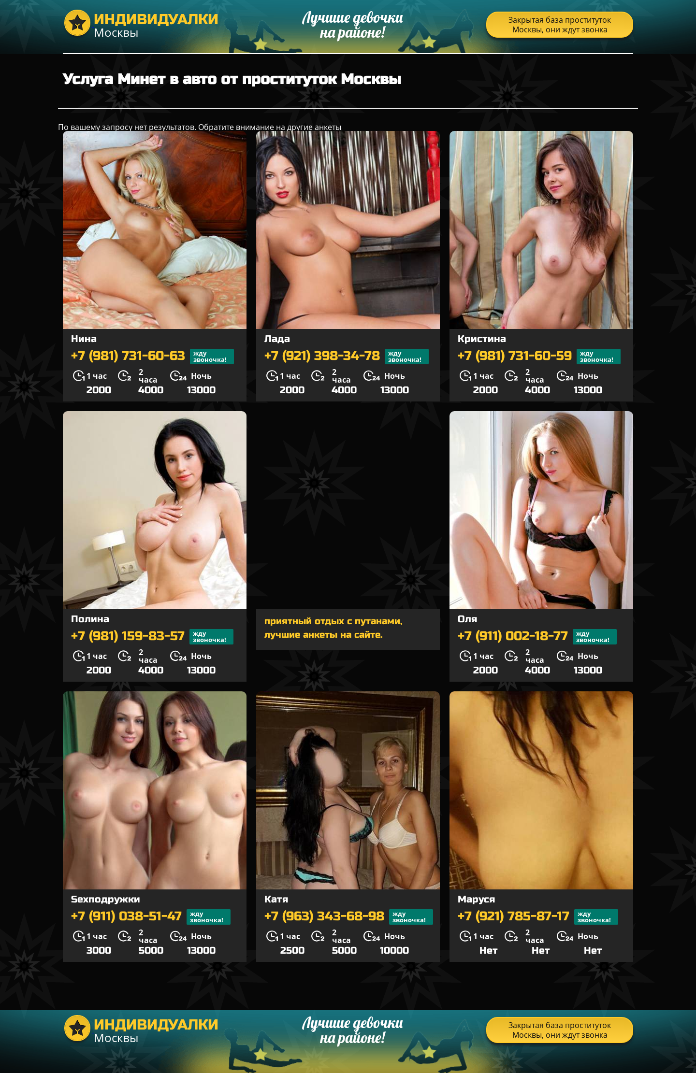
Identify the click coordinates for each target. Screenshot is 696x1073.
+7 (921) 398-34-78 (346, 356)
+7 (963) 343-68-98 (348, 917)
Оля (467, 619)
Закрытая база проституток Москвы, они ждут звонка (559, 24)
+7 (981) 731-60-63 (152, 356)
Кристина (482, 339)
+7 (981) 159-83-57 (152, 636)
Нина (84, 339)
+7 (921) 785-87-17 (538, 917)
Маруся (476, 899)
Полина (90, 619)
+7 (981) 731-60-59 (539, 356)
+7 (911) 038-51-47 (151, 917)
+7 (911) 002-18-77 (537, 636)
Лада (277, 339)
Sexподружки (105, 899)
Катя (276, 899)
